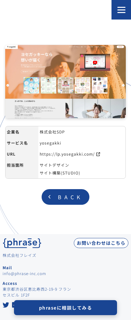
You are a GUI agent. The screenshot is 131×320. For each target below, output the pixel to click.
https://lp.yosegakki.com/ (67, 154)
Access (10, 283)
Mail (7, 267)
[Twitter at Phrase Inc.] (6, 305)
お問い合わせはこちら (101, 243)
